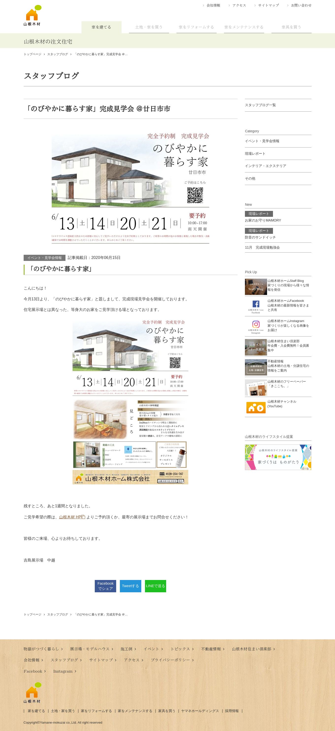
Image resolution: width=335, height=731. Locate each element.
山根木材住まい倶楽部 (251, 649)
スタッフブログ (64, 660)
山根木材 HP (70, 517)
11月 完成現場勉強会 (262, 247)
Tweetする (131, 586)
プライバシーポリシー (170, 660)
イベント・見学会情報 (44, 258)
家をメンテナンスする (244, 27)
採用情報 (232, 711)
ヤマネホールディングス (200, 711)
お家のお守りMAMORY (263, 216)
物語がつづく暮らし (41, 649)
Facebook (33, 671)
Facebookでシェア (105, 585)
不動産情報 (211, 649)
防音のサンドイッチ (260, 233)
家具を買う (291, 27)
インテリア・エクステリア (265, 166)
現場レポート (255, 153)
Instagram (63, 671)
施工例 (126, 649)
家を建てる (101, 27)
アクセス (239, 5)
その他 (250, 178)
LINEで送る (156, 586)
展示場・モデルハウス (90, 649)
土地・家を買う (149, 27)
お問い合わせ (301, 5)
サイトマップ (268, 5)
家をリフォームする (196, 27)
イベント (151, 649)
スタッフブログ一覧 (260, 105)
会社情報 (213, 5)
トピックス (180, 649)
